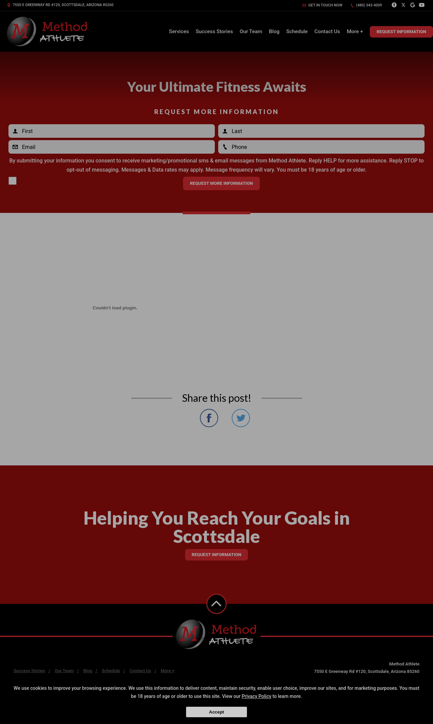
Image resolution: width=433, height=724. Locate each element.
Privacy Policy (257, 696)
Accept (216, 712)
